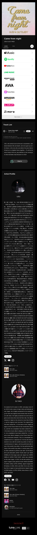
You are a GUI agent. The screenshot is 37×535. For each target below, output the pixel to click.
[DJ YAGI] (18, 391)
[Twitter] (5, 361)
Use (13, 46)
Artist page (7, 356)
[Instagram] (13, 361)
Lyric (28, 131)
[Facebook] (5, 480)
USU (18, 197)
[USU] (18, 186)
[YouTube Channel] (9, 360)
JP (27, 528)
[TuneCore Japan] (14, 529)
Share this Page (18, 523)
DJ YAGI (18, 401)
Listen (6, 46)
